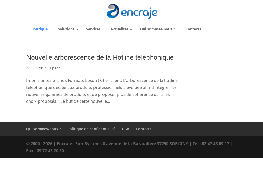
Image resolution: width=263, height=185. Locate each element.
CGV (125, 128)
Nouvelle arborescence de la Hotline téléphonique (100, 57)
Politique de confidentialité (91, 128)
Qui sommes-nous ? (43, 128)
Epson (55, 68)
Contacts (144, 128)
